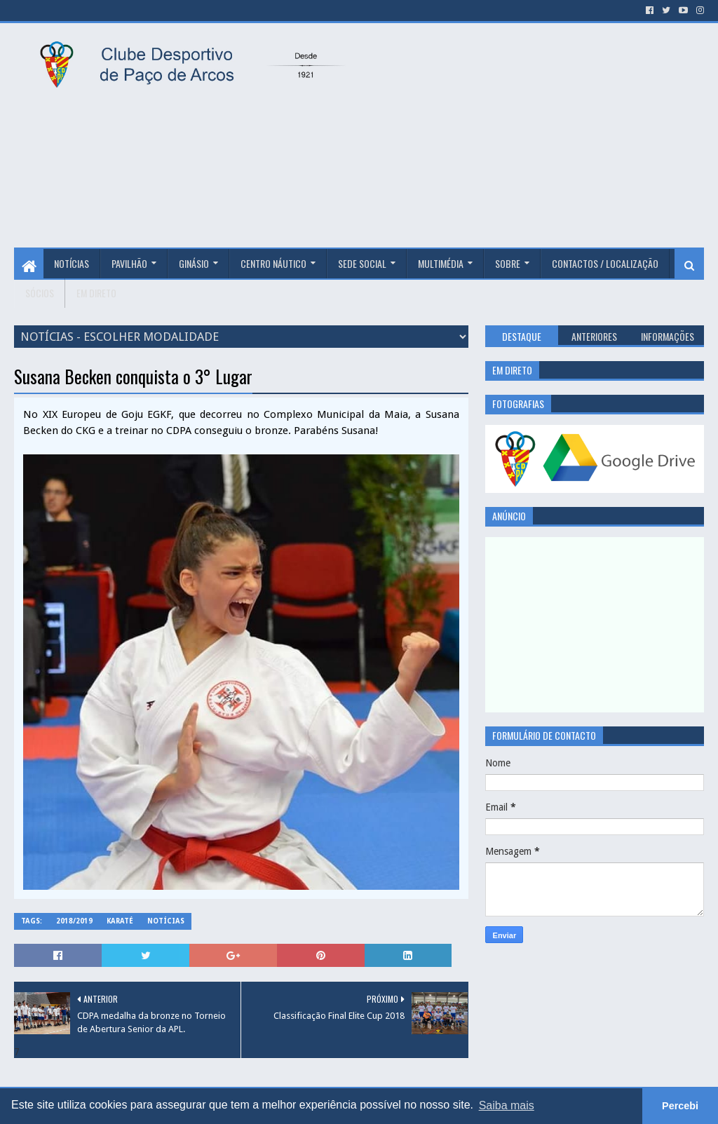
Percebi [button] (680, 1105)
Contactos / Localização (605, 263)
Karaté (120, 921)
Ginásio (194, 263)
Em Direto (96, 292)
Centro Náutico (273, 263)
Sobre (507, 263)
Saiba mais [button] (506, 1105)
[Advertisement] (538, 135)
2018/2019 (74, 921)
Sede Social (362, 263)
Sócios (39, 292)
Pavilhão (129, 263)
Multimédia (440, 263)
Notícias (71, 263)
